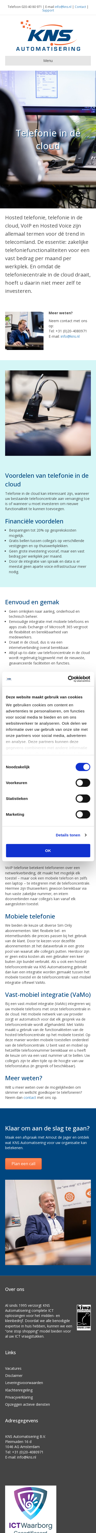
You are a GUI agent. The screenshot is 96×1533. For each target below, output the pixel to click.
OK (48, 850)
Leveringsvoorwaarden (24, 1382)
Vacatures (13, 1368)
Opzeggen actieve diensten (27, 1404)
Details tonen (68, 835)
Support (48, 10)
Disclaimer (14, 1375)
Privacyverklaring (19, 1397)
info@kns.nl (63, 7)
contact (30, 1097)
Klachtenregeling (19, 1390)
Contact (80, 7)
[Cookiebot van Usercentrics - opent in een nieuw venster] (68, 679)
